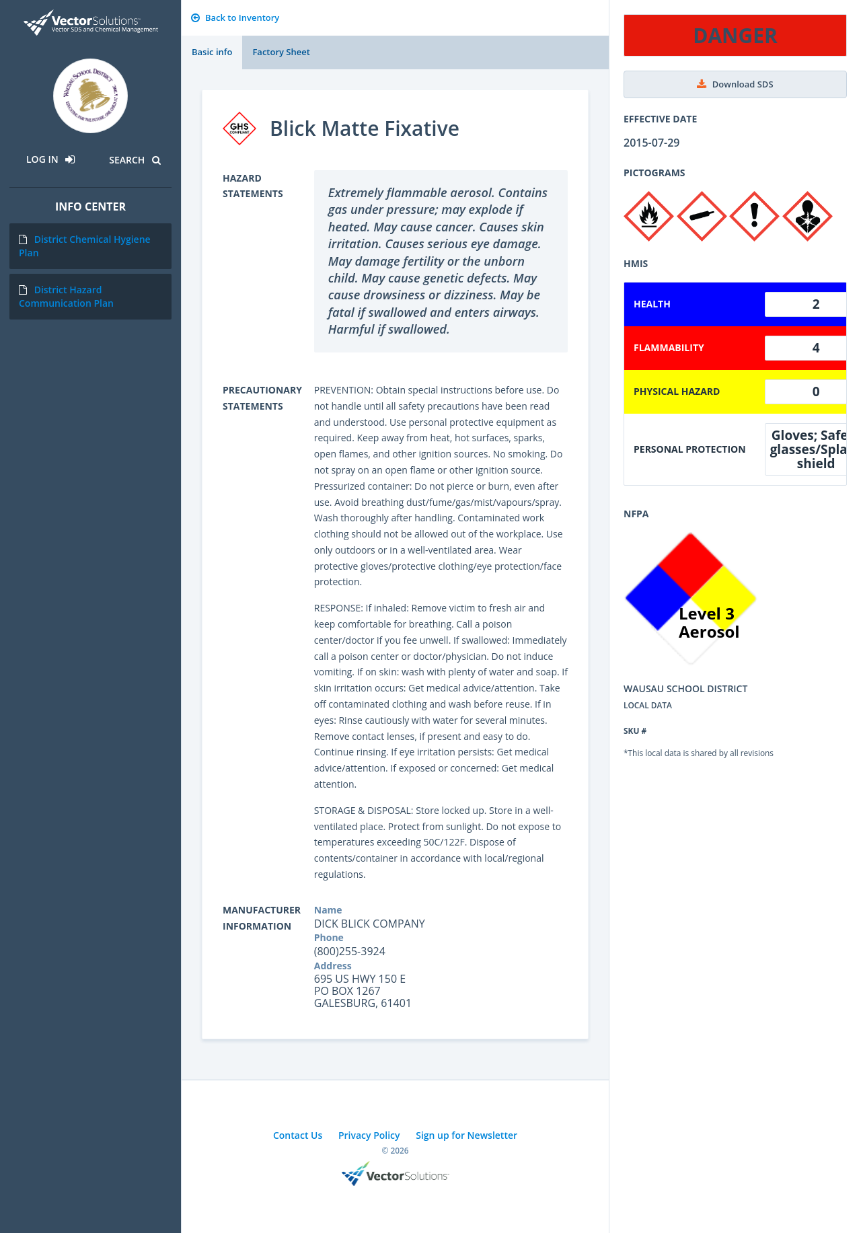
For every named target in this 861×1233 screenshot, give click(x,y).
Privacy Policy (369, 1135)
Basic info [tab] (212, 52)
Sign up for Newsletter (466, 1135)
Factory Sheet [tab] (280, 52)
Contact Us (297, 1135)
